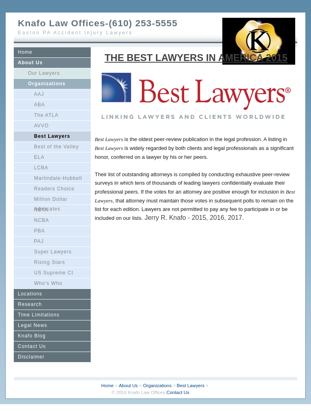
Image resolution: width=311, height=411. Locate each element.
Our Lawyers (44, 73)
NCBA (41, 220)
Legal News (32, 325)
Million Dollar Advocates (51, 200)
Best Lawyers (52, 136)
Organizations (47, 83)
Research (30, 304)
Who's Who (48, 283)
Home (25, 52)
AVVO (41, 126)
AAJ (39, 94)
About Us (30, 62)
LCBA (41, 168)
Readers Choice (54, 189)
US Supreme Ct (53, 273)
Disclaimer (31, 357)
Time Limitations (39, 315)
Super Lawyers (53, 252)
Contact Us (32, 346)
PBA (39, 231)
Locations (30, 294)
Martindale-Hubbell (58, 178)
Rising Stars (49, 262)
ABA (39, 104)
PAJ (39, 241)
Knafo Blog (32, 336)
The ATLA (46, 115)
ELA (39, 157)
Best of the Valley (56, 147)
